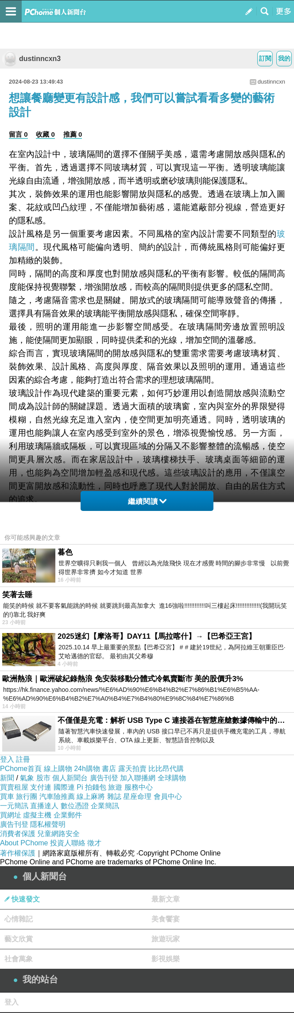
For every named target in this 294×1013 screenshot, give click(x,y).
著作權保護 (17, 853)
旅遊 (115, 787)
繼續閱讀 (147, 501)
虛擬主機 (37, 815)
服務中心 (138, 787)
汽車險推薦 (57, 796)
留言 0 (18, 134)
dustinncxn (271, 81)
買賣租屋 (14, 787)
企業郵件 (68, 815)
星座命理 (137, 796)
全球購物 (172, 778)
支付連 (40, 787)
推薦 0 (72, 134)
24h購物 (87, 768)
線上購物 (58, 768)
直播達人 (44, 806)
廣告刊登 (104, 778)
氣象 (27, 778)
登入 (7, 759)
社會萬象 (18, 959)
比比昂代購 (166, 768)
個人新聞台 (70, 778)
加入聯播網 (137, 778)
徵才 (94, 843)
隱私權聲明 (48, 824)
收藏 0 (45, 134)
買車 (7, 796)
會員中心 (168, 796)
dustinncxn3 (31, 58)
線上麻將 (91, 796)
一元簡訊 (14, 806)
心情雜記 (18, 919)
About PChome (24, 843)
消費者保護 (17, 833)
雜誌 (114, 796)
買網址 (10, 815)
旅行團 (26, 796)
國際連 (64, 787)
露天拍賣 (132, 768)
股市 (43, 778)
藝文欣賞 (18, 939)
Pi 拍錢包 (91, 787)
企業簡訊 (105, 806)
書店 (109, 768)
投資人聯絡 (67, 843)
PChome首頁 (21, 768)
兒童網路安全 (58, 833)
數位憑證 (75, 806)
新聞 (7, 778)
